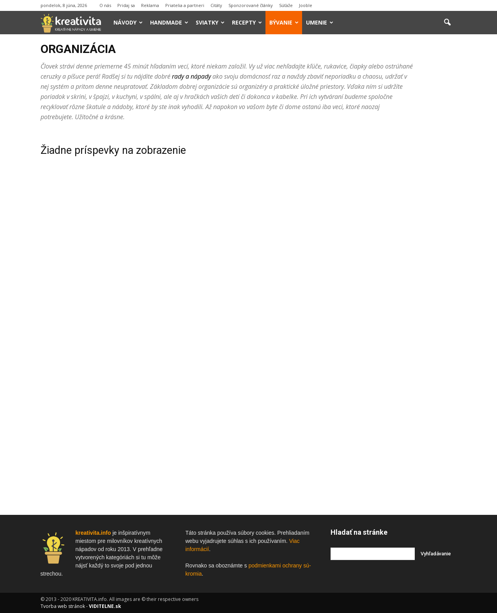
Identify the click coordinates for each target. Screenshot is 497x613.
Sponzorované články (250, 5)
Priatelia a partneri (184, 5)
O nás (105, 5)
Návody (128, 22)
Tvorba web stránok (63, 606)
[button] (447, 22)
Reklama (150, 5)
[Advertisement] (393, 248)
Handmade (169, 22)
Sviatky (210, 22)
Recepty (247, 22)
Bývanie (284, 22)
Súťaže (286, 5)
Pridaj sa (126, 5)
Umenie (319, 22)
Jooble (305, 5)
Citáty (216, 5)
